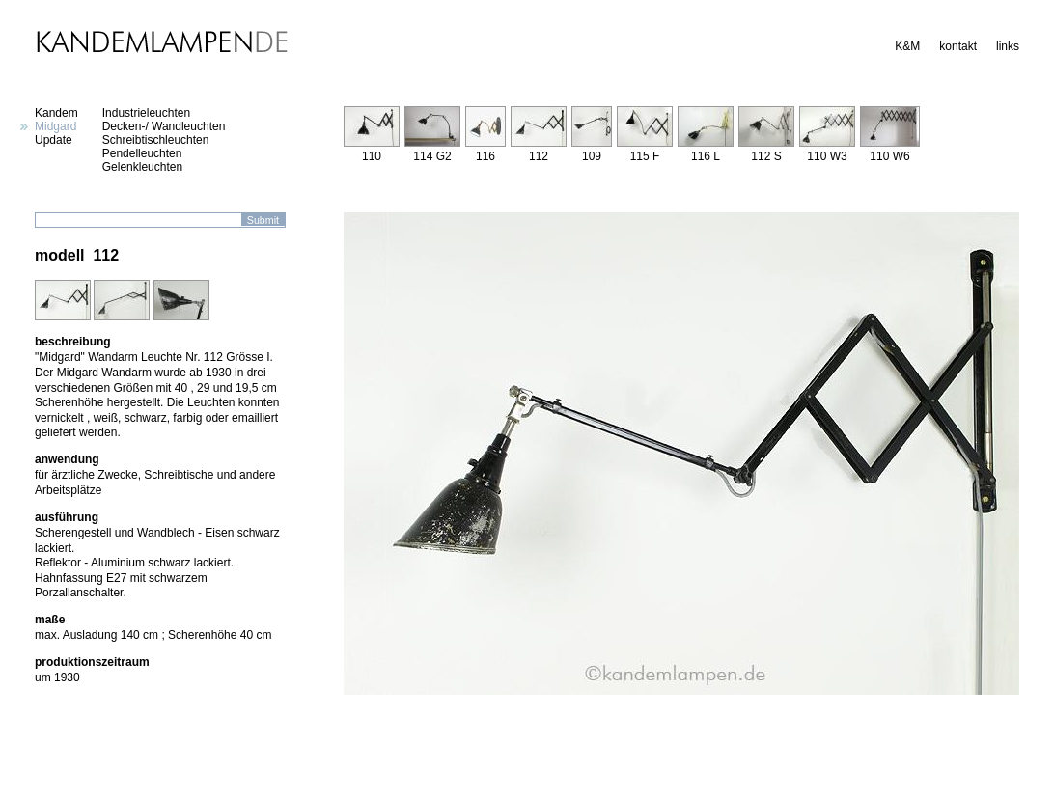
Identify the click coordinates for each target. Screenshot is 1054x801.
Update (53, 140)
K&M (907, 46)
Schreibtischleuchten (155, 140)
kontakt (958, 46)
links (1007, 46)
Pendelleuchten (142, 153)
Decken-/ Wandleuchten (164, 126)
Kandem (56, 113)
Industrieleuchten (146, 113)
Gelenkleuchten (142, 167)
